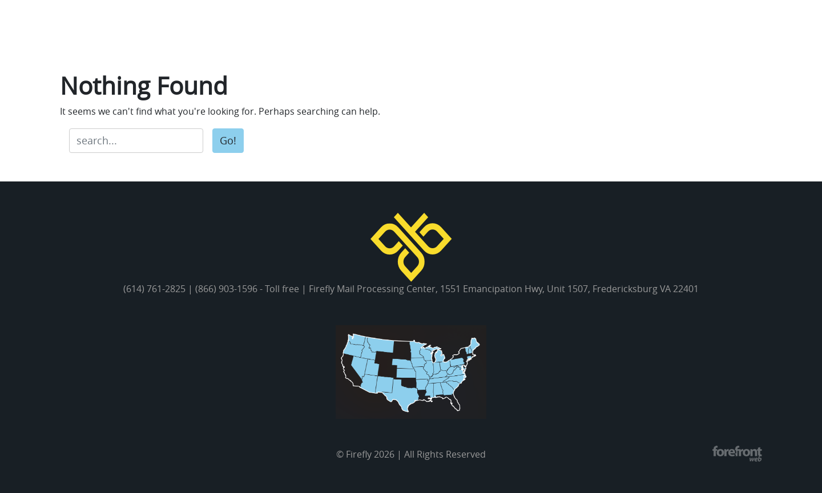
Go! (228, 140)
